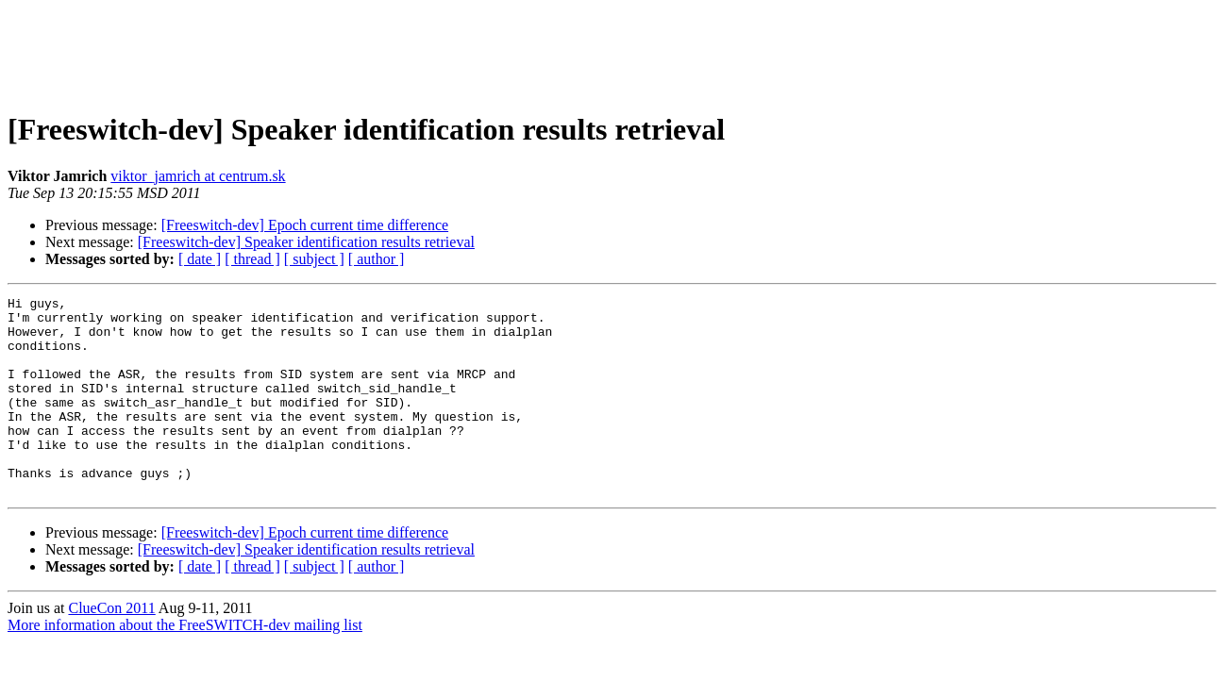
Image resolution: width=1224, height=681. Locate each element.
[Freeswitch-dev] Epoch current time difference (304, 225)
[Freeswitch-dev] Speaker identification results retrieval (306, 242)
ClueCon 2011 (111, 647)
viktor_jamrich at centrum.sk (197, 176)
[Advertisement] (612, 50)
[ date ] (199, 259)
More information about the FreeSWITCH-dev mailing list (185, 664)
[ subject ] (314, 259)
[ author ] (376, 259)
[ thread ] (252, 259)
